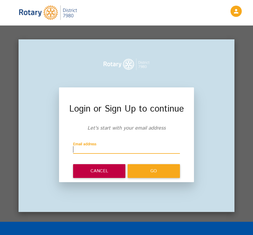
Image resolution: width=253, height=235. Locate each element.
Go (153, 171)
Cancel (99, 171)
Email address (84, 144)
